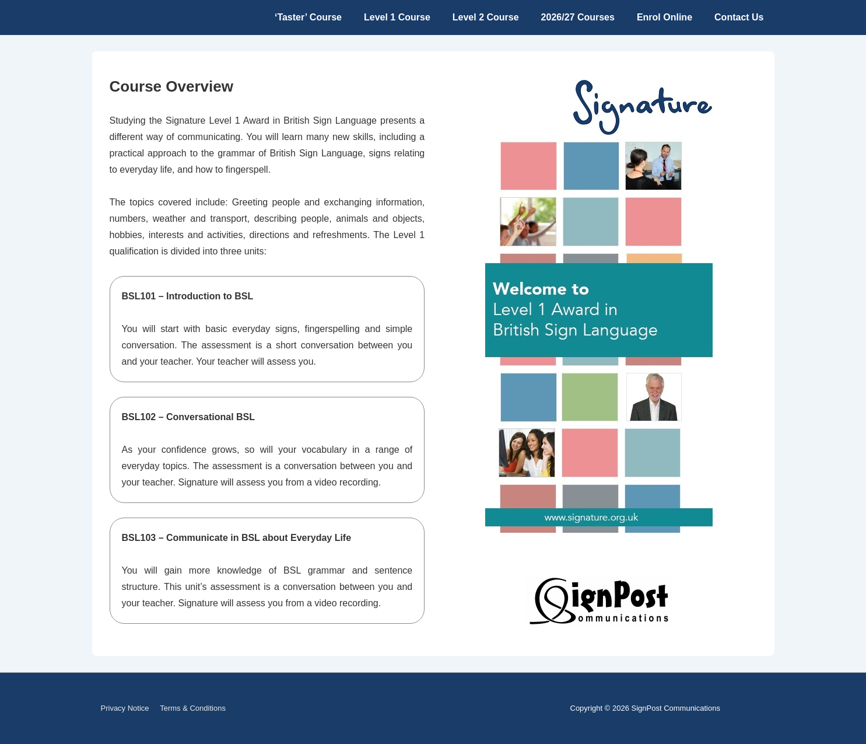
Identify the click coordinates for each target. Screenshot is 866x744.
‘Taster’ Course (308, 17)
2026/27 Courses (578, 17)
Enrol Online (664, 17)
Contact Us (738, 17)
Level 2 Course (486, 17)
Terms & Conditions (193, 708)
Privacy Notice (125, 708)
